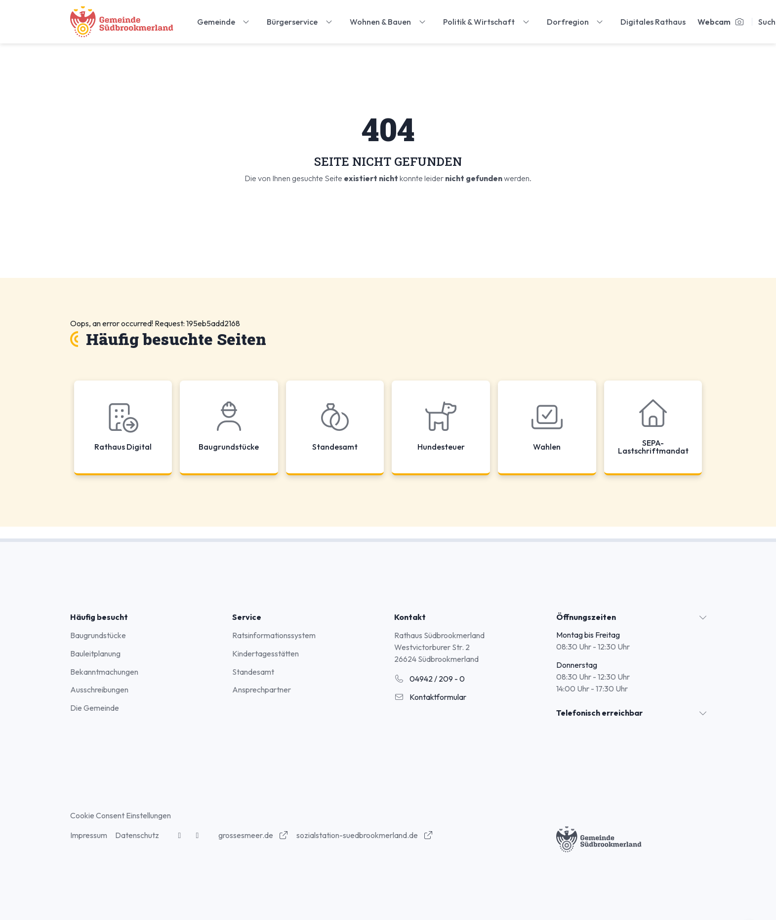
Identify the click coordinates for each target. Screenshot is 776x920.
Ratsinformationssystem (274, 635)
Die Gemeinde (94, 708)
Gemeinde (224, 22)
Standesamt (253, 672)
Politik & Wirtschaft (487, 22)
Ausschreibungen (99, 689)
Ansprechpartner (261, 689)
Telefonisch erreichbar (599, 713)
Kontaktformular (430, 697)
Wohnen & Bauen (388, 22)
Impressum (88, 835)
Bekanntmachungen (104, 672)
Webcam (720, 22)
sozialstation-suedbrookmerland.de (364, 835)
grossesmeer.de (253, 835)
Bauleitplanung (95, 653)
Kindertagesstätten (265, 653)
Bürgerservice (300, 22)
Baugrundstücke (98, 635)
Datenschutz (137, 835)
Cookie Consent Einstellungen (120, 815)
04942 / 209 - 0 (429, 679)
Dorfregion (576, 22)
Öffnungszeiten (586, 617)
